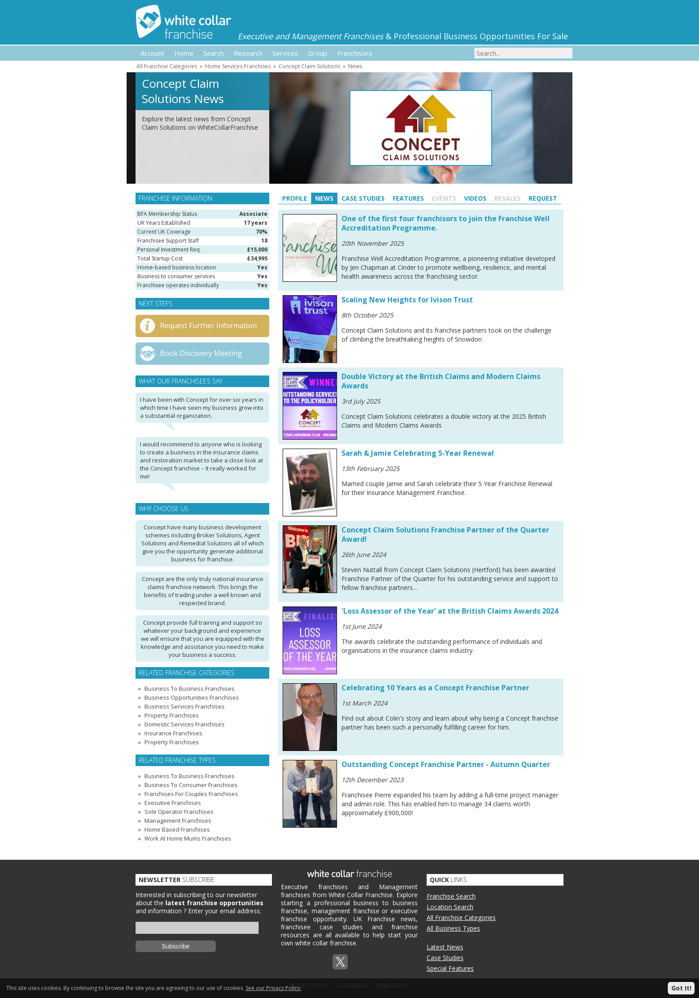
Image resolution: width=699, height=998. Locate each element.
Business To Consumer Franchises (191, 785)
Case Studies (363, 198)
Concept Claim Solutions (309, 66)
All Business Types (453, 928)
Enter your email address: (224, 911)
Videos (475, 198)
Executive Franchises (172, 803)
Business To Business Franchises (189, 689)
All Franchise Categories (166, 66)
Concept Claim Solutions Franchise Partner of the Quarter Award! (445, 534)
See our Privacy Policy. (273, 988)
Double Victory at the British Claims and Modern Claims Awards (440, 381)
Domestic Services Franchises (184, 724)
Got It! (681, 988)
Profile (294, 198)
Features (408, 198)
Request (543, 198)
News (355, 66)
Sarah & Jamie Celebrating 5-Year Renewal (417, 453)
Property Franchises (171, 715)
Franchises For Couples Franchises (191, 794)
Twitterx (340, 961)
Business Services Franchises (184, 706)
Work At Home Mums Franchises (187, 838)
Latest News (445, 947)
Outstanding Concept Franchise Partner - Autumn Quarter (445, 764)
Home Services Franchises (238, 66)
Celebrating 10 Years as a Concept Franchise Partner (435, 688)
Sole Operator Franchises (179, 812)
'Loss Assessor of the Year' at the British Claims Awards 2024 (449, 611)
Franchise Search (451, 896)
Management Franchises (177, 821)
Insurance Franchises (173, 733)
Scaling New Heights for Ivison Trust (407, 300)
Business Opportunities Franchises (191, 697)
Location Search (450, 907)
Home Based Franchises (177, 829)
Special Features (450, 968)
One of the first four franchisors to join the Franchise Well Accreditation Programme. (445, 223)
